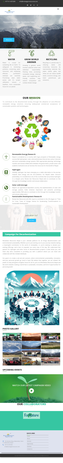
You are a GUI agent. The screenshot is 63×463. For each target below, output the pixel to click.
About (28, 438)
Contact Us (29, 449)
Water (11, 59)
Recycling (51, 59)
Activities (29, 446)
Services (29, 441)
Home (28, 436)
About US (9, 40)
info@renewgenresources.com (28, 1)
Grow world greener (31, 60)
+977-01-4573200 (9, 1)
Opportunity (30, 443)
